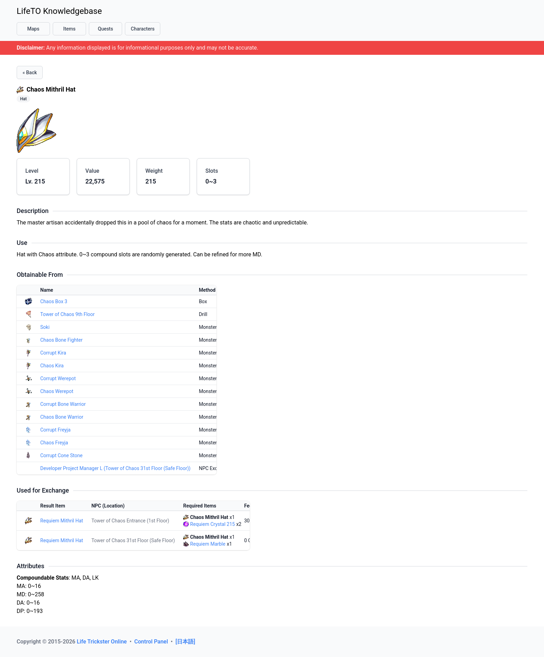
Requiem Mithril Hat (61, 520)
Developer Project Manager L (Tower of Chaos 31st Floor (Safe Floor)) (115, 468)
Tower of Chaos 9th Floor (67, 314)
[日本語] (185, 641)
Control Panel (151, 641)
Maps (33, 29)
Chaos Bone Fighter (61, 340)
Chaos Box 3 (53, 301)
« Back (30, 72)
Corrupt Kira (53, 353)
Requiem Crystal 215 (212, 524)
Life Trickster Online (102, 641)
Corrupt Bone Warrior (63, 404)
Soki (45, 327)
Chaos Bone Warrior (61, 417)
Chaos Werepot (56, 391)
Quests (105, 29)
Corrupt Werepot (58, 378)
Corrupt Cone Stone (61, 455)
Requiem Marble (208, 544)
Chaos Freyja (54, 442)
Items (69, 29)
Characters (142, 29)
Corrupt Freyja (55, 430)
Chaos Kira (51, 365)
